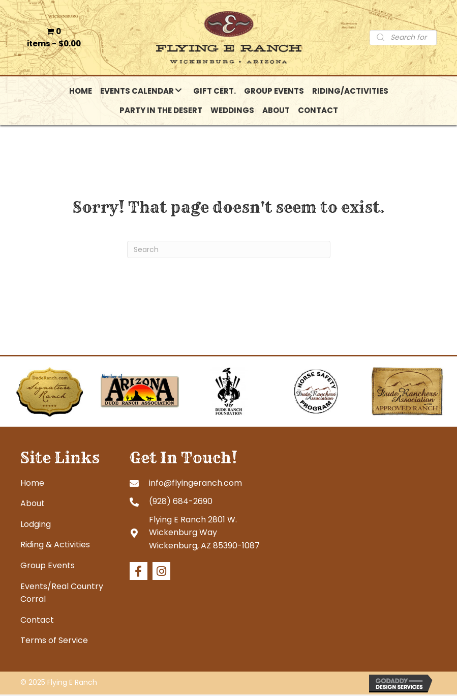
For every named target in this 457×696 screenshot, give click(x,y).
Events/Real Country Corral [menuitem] (61, 593)
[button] (178, 92)
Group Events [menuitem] (47, 567)
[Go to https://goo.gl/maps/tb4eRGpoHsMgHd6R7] (209, 533)
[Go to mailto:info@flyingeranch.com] (209, 483)
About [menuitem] (32, 505)
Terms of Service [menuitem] (54, 642)
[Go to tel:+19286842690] (209, 502)
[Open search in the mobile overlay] (403, 38)
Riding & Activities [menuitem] (55, 546)
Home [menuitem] (32, 484)
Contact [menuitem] (37, 621)
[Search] (228, 251)
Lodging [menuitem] (35, 526)
